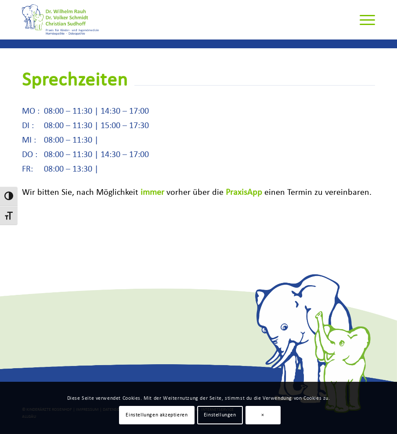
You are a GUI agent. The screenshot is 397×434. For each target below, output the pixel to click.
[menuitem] (363, 19)
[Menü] (363, 19)
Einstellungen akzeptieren (157, 415)
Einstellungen (220, 415)
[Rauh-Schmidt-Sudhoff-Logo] (61, 19)
